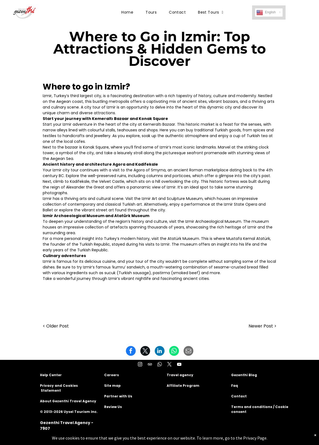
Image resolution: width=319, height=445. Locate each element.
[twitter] (169, 365)
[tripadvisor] (149, 365)
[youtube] (179, 365)
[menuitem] (129, 12)
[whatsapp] (159, 365)
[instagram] (140, 365)
